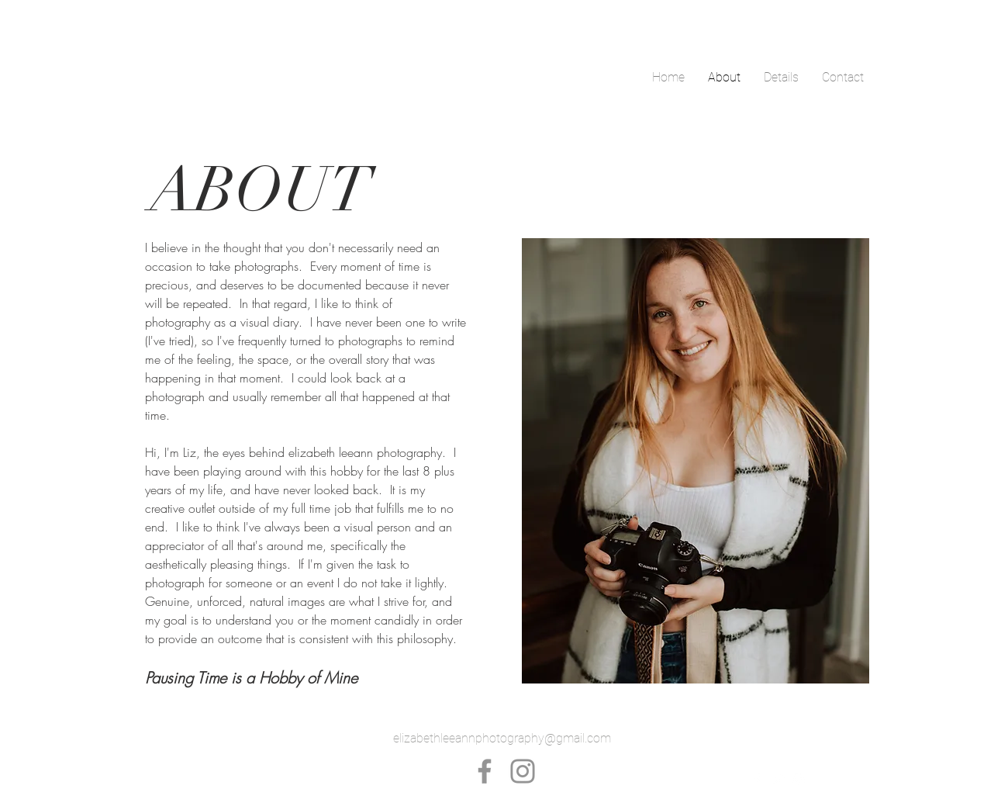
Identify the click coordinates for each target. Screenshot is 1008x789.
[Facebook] (484, 771)
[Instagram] (522, 771)
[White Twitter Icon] (777, 779)
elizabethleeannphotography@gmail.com (502, 738)
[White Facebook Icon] (757, 779)
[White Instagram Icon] (798, 779)
